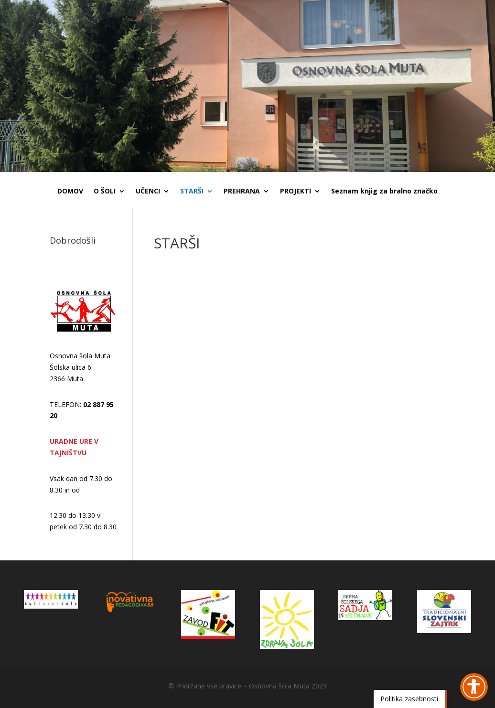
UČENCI (148, 191)
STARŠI (192, 191)
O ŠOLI (105, 191)
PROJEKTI (295, 191)
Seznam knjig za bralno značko (384, 191)
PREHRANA (242, 191)
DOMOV (70, 191)
